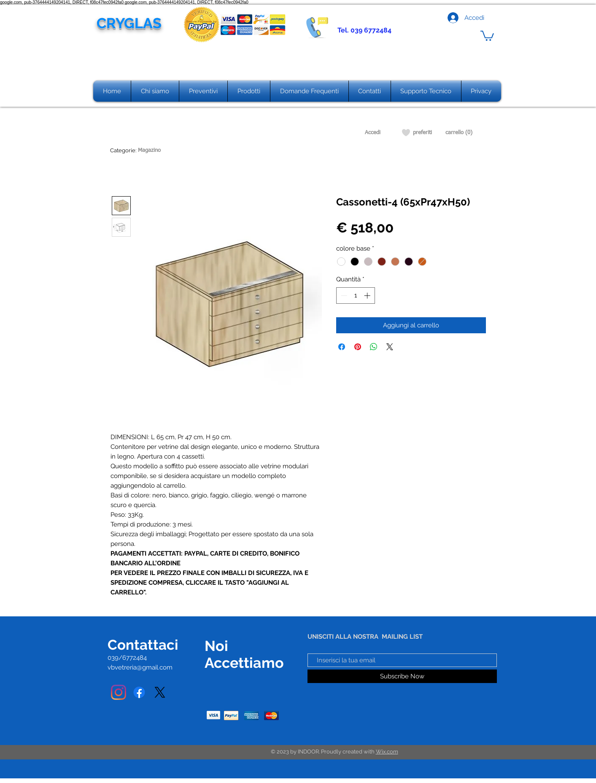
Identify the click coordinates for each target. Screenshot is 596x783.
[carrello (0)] (459, 133)
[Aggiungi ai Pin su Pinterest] (358, 347)
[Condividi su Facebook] (342, 347)
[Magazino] (149, 150)
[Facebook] (139, 692)
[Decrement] (343, 295)
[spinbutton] (355, 295)
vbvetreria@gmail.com (140, 667)
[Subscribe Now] (402, 676)
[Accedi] (372, 133)
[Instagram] (118, 692)
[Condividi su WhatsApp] (374, 347)
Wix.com (387, 751)
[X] (159, 692)
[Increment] (368, 295)
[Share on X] (390, 347)
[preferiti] (422, 133)
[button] (487, 35)
